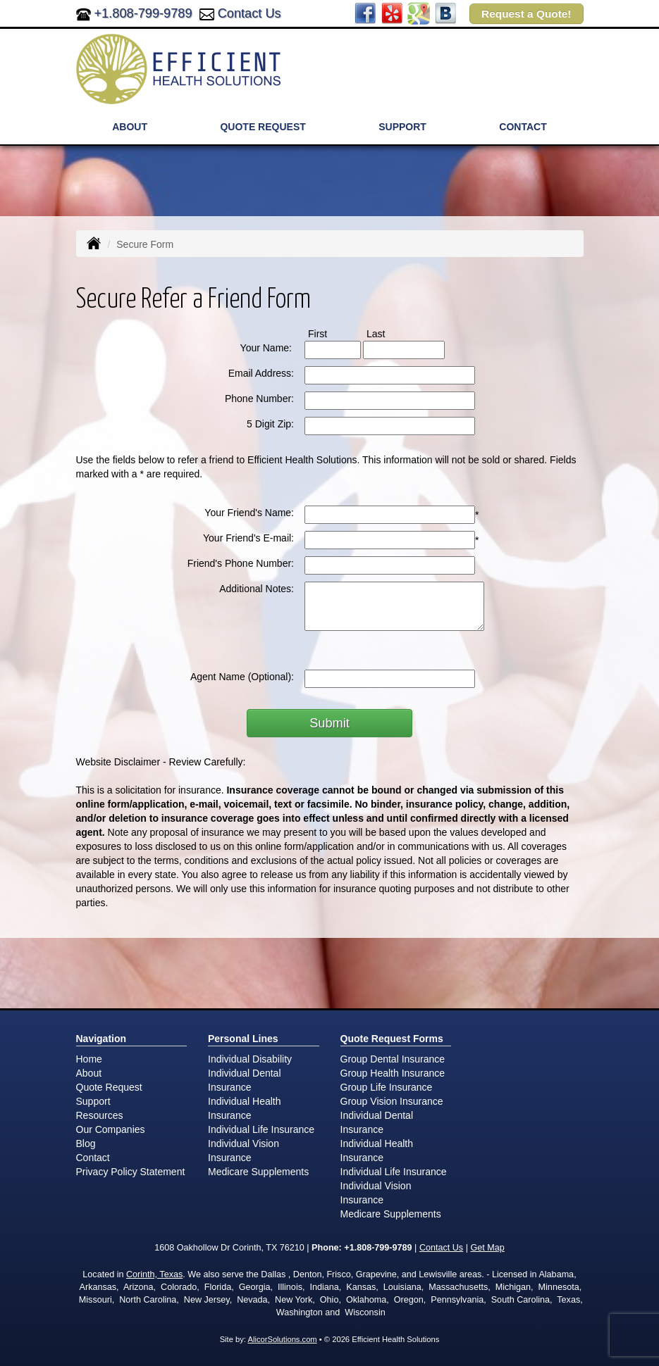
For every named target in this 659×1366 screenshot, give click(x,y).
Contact (522, 126)
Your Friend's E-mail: (248, 538)
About (89, 1073)
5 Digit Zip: (270, 424)
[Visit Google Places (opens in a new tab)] (418, 12)
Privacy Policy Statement (130, 1171)
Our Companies (110, 1129)
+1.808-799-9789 (143, 13)
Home (89, 1059)
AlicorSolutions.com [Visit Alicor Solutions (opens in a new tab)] (281, 1339)
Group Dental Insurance (392, 1059)
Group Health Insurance (392, 1073)
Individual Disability (250, 1059)
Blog (86, 1143)
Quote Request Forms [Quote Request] (391, 1038)
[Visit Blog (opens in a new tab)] (445, 12)
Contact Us (249, 13)
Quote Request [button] (262, 126)
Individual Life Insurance (261, 1129)
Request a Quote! (526, 14)
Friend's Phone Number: (240, 563)
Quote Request (109, 1087)
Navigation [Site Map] (101, 1038)
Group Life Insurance (386, 1087)
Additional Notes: (256, 588)
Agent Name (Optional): (242, 676)
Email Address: (261, 373)
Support (93, 1101)
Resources (99, 1115)
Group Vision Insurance (391, 1101)
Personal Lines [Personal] (243, 1038)
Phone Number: (259, 398)
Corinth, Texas (154, 1274)
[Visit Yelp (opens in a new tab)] (392, 12)
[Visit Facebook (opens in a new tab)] (365, 12)
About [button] (129, 126)
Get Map (487, 1248)
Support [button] (402, 126)
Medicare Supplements (258, 1171)
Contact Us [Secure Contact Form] (441, 1248)
